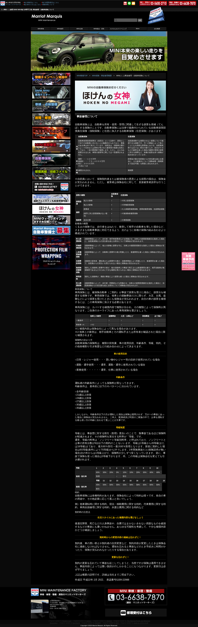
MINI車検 (41, 29)
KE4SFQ (98, 623)
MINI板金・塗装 (99, 29)
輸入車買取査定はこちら (50, 2)
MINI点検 (79, 29)
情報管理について (48, 4)
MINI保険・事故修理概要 (102, 76)
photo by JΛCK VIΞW (141, 623)
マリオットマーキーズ (13, 4)
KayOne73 (76, 623)
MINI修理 (60, 29)
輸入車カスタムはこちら (32, 4)
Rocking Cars (66, 621)
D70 (117, 623)
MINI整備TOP (82, 76)
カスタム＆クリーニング (118, 29)
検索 (140, 20)
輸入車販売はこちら (31, 2)
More (137, 28)
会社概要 (157, 29)
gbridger (109, 621)
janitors (88, 621)
